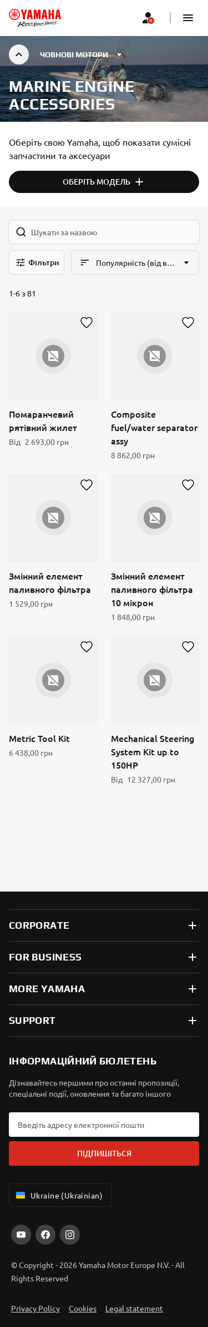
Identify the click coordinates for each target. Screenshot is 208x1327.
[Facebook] (45, 1235)
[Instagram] (70, 1235)
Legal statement (134, 1308)
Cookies (83, 1308)
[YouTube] (21, 1235)
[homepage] (35, 18)
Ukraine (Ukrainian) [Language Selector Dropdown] (58, 1195)
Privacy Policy (35, 1308)
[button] (188, 18)
